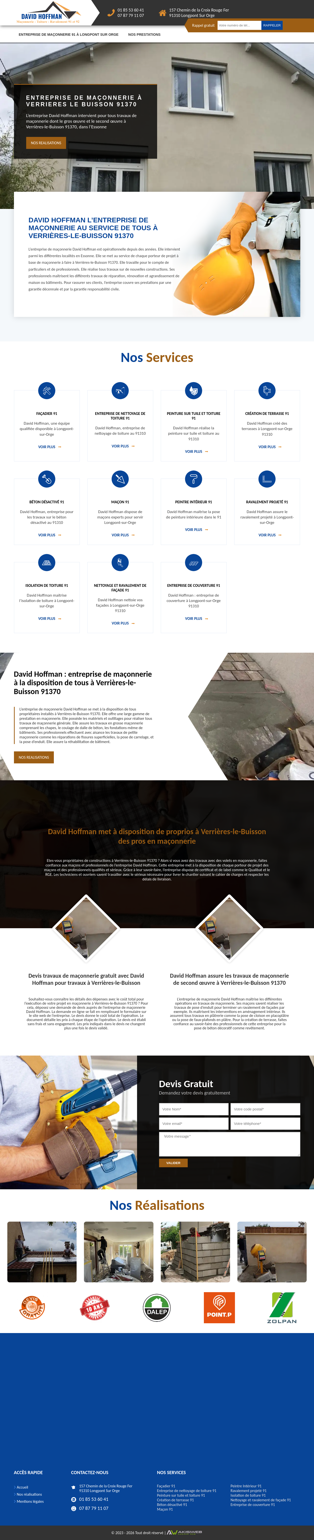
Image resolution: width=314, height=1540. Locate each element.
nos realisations (46, 143)
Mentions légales (30, 1501)
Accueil (22, 1487)
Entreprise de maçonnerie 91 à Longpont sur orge (69, 34)
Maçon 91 (165, 1509)
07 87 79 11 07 (131, 15)
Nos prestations (144, 34)
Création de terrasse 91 (175, 1500)
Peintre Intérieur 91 (246, 1486)
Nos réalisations (29, 1494)
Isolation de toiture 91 (248, 1495)
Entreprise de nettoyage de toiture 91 (187, 1490)
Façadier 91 (166, 1486)
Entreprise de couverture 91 (253, 1504)
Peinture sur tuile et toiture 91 (181, 1495)
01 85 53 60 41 (131, 10)
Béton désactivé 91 (172, 1504)
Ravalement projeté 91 (249, 1490)
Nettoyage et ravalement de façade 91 (261, 1500)
